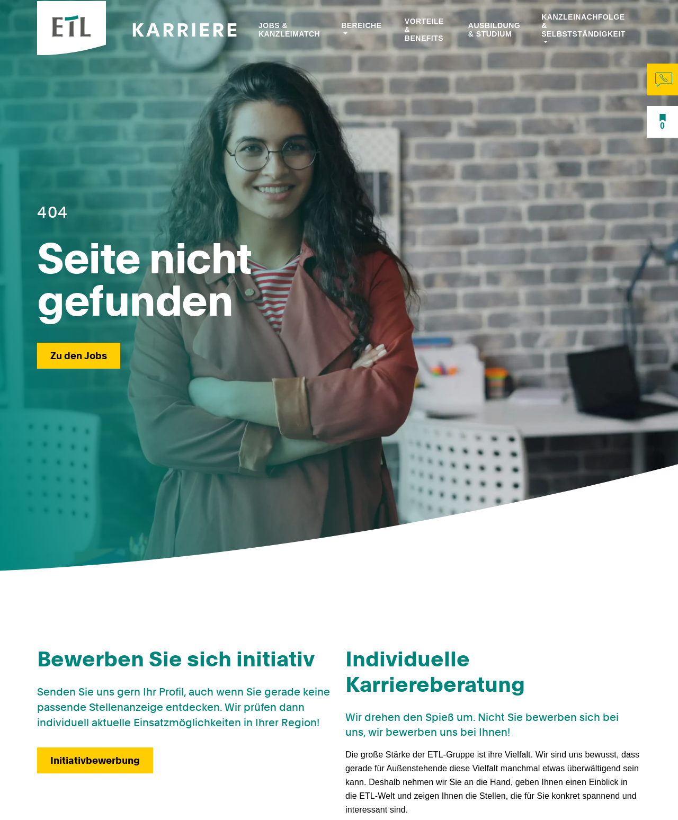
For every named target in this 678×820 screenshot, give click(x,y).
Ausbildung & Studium (494, 29)
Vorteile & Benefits (424, 29)
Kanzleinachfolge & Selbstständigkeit (583, 25)
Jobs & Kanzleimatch (289, 29)
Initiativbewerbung (95, 760)
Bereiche (361, 25)
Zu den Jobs (78, 355)
